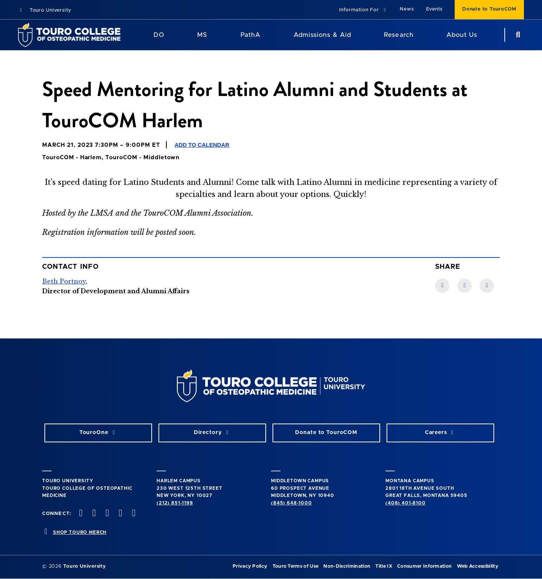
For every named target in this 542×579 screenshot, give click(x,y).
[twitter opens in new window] (93, 513)
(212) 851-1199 (175, 503)
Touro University (44, 10)
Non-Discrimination (346, 566)
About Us (461, 35)
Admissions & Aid (322, 35)
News (407, 9)
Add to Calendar (202, 145)
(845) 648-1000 (291, 503)
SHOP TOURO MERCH (80, 532)
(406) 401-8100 (405, 503)
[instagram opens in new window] (106, 513)
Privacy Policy (250, 566)
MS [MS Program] (202, 35)
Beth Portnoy (64, 281)
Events (434, 9)
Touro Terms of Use (296, 566)
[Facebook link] (442, 286)
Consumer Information (424, 566)
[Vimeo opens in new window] (120, 513)
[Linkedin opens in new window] (133, 513)
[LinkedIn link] (464, 286)
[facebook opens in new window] (80, 513)
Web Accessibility (477, 566)
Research (398, 35)
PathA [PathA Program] (250, 35)
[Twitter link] (487, 286)
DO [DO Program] (159, 35)
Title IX (383, 566)
